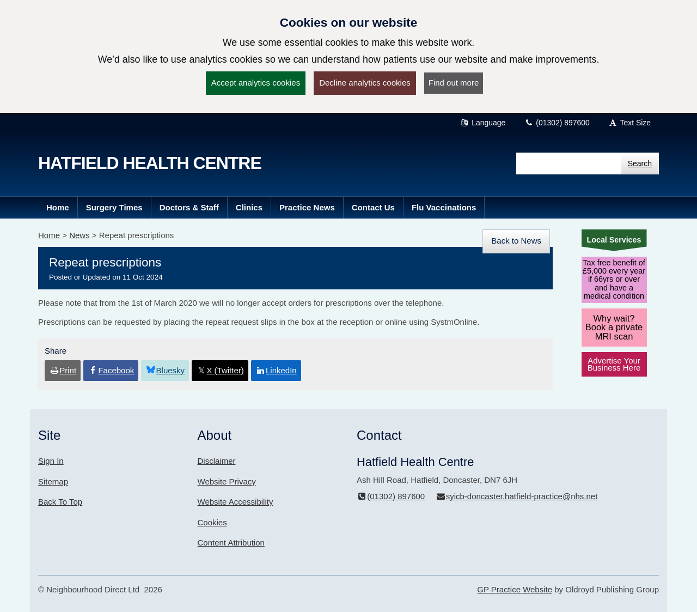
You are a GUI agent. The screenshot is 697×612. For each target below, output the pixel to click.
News (79, 235)
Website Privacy (227, 481)
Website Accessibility (235, 501)
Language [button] (483, 122)
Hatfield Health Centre (149, 163)
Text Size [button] (629, 122)
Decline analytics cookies (365, 82)
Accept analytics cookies (255, 82)
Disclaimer (217, 460)
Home (49, 235)
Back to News (516, 240)
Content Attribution (231, 542)
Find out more (454, 82)
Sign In (51, 460)
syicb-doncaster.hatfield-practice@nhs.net (516, 496)
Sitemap (53, 481)
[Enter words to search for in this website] (568, 163)
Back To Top (60, 501)
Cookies (212, 522)
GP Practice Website (514, 589)
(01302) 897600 (557, 122)
